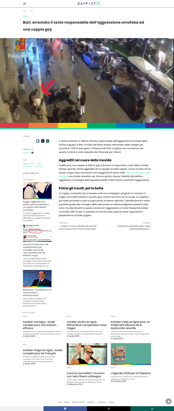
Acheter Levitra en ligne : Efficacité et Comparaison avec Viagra (86, 317)
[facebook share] (37, 141)
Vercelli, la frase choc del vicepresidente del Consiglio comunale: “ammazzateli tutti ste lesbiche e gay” (37, 244)
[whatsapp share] (47, 141)
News (32, 11)
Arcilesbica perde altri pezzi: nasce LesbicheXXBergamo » (133, 227)
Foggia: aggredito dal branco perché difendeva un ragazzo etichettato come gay (37, 204)
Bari (39, 163)
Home (25, 11)
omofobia (27, 166)
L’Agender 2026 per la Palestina (130, 365)
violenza (38, 166)
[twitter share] (42, 141)
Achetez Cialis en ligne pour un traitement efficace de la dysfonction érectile (129, 317)
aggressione (28, 163)
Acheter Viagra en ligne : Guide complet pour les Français (42, 343)
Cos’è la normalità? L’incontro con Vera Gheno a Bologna (85, 366)
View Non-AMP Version (95, 399)
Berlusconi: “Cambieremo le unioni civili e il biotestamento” (36, 285)
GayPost (26, 153)
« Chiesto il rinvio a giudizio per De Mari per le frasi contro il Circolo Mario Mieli (78, 227)
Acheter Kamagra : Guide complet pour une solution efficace (39, 317)
